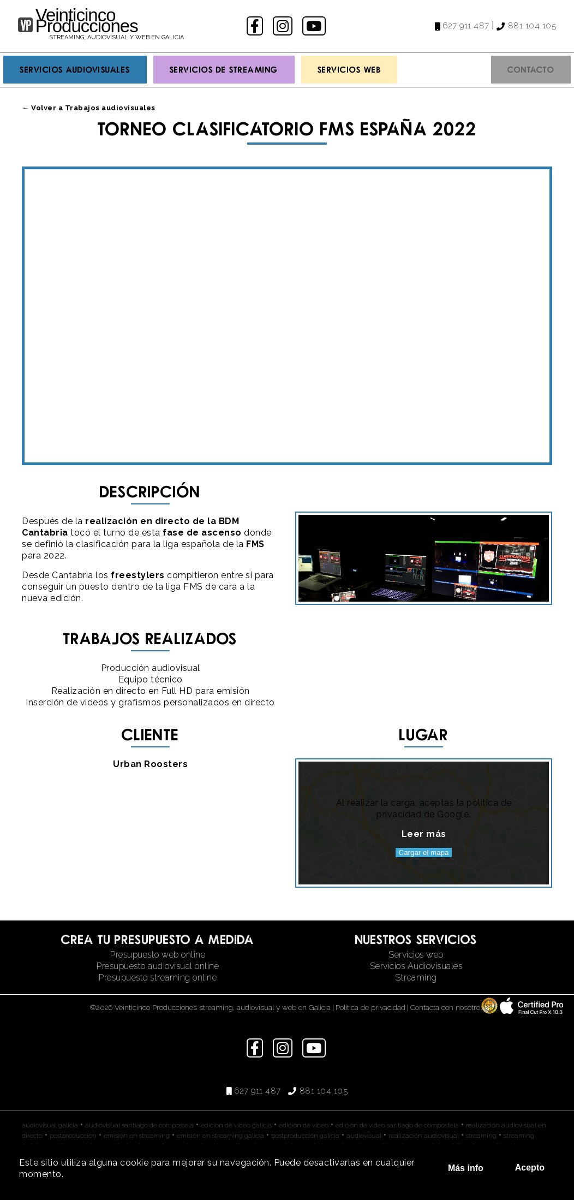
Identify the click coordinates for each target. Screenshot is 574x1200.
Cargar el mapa (424, 852)
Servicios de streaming (224, 69)
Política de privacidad (370, 1007)
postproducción (73, 1135)
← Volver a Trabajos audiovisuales (89, 108)
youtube (314, 25)
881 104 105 (532, 26)
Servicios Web (349, 69)
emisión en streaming (137, 1135)
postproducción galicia (305, 1135)
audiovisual (363, 1135)
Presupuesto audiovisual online (158, 966)
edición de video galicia (236, 1125)
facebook (256, 25)
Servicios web (416, 954)
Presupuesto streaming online (158, 977)
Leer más (424, 834)
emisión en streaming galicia (220, 1135)
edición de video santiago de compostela (397, 1125)
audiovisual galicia (50, 1125)
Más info (465, 1168)
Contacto (530, 69)
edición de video (303, 1125)
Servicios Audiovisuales (75, 69)
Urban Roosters (150, 764)
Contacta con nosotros (447, 1007)
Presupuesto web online (157, 954)
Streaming (416, 977)
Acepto (530, 1167)
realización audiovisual (423, 1135)
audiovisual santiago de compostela (139, 1125)
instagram (284, 25)
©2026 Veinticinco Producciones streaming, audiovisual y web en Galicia (210, 1007)
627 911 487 (466, 26)
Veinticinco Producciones (86, 20)
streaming (481, 1135)
